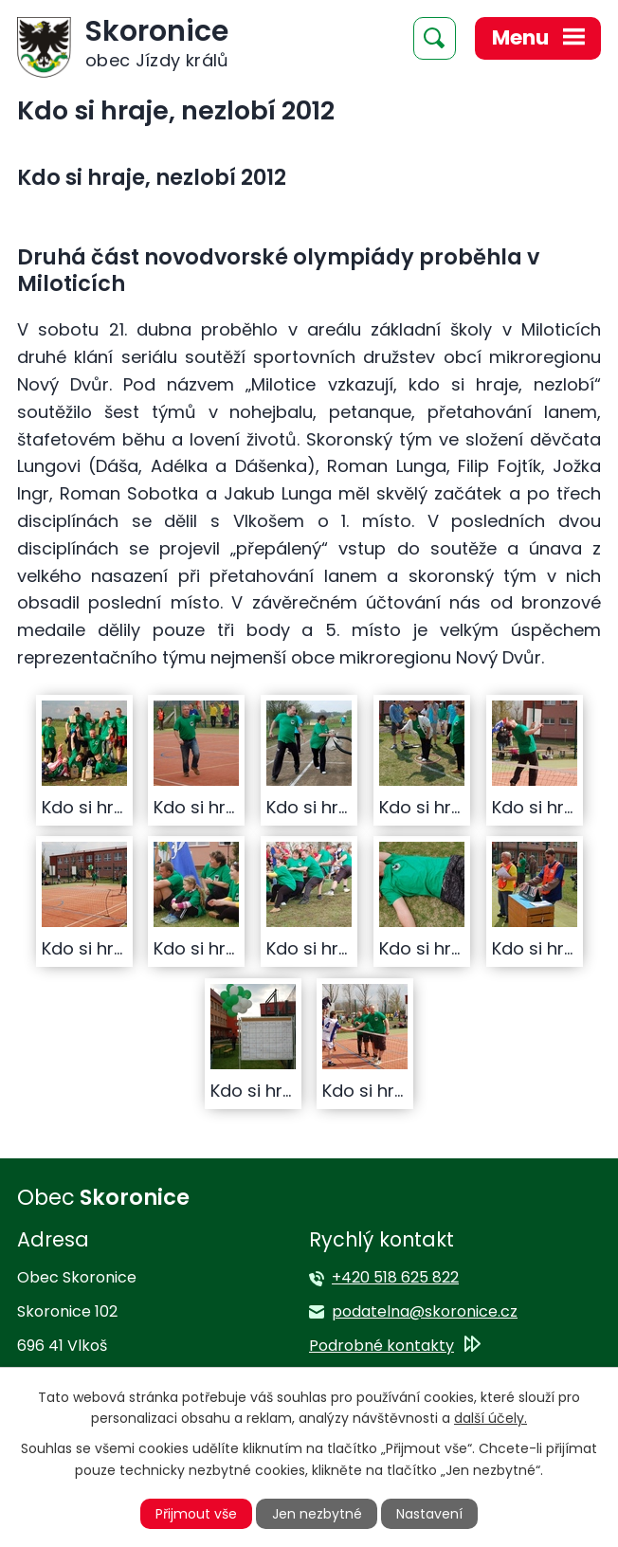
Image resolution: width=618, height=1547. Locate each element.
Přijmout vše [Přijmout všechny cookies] (196, 1513)
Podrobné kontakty (381, 1345)
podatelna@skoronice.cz (425, 1311)
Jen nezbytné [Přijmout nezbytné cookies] (317, 1513)
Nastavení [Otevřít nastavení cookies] (429, 1513)
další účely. (490, 1418)
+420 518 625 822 (395, 1277)
